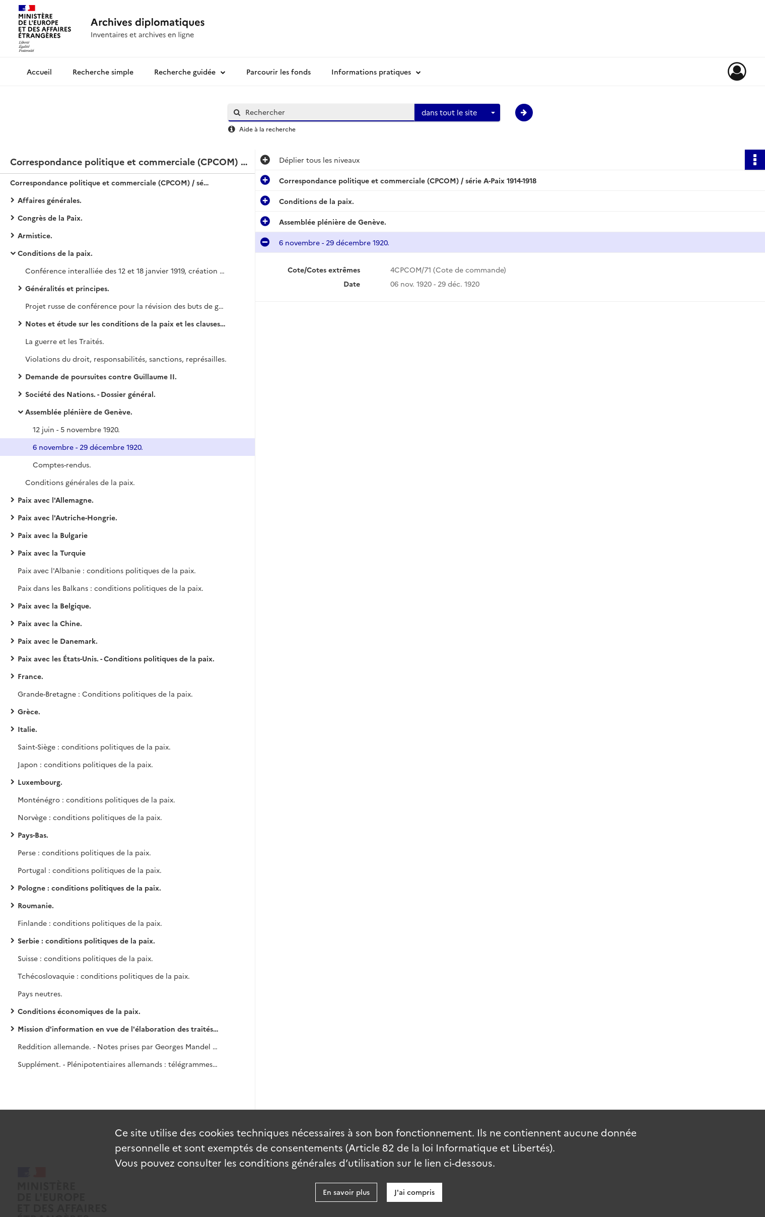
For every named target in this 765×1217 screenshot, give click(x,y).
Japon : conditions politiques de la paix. (85, 764)
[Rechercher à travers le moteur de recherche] (326, 112)
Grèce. (29, 711)
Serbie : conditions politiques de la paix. (86, 940)
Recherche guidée (185, 71)
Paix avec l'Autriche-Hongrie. (67, 517)
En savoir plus (346, 1192)
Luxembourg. (40, 782)
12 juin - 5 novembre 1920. (76, 429)
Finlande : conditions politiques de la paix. (90, 923)
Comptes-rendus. (62, 464)
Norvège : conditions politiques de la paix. (90, 817)
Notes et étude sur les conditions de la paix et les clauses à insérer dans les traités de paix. (126, 323)
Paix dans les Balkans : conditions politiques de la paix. (110, 588)
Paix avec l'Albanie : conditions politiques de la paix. (107, 570)
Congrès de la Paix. (50, 218)
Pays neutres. (40, 993)
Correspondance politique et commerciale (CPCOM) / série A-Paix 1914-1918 (111, 182)
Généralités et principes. (67, 288)
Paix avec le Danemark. (58, 641)
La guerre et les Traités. (64, 341)
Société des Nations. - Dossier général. (90, 394)
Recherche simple (103, 71)
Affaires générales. (50, 200)
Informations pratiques (371, 71)
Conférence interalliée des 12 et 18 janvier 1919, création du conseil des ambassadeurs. (126, 270)
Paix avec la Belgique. (54, 605)
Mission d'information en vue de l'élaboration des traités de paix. (118, 1029)
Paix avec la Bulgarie (53, 535)
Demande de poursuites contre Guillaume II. (101, 376)
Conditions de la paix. (55, 253)
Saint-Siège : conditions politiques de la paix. (94, 746)
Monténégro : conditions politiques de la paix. (96, 799)
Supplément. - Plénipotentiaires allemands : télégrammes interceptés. (118, 1064)
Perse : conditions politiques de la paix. (84, 852)
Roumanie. (36, 905)
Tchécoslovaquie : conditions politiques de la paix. (104, 976)
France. (30, 676)
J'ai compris (414, 1192)
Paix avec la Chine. (50, 623)
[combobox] (457, 113)
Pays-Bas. (33, 835)
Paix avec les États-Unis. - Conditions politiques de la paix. (116, 658)
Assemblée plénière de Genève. (78, 412)
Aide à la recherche (267, 128)
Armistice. (35, 235)
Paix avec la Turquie (52, 553)
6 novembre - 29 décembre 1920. (88, 447)
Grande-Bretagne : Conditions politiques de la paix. (105, 694)
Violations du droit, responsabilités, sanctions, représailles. (126, 359)
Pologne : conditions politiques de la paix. (89, 888)
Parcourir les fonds (278, 71)
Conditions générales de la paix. (80, 482)
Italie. (27, 729)
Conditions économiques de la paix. (79, 1011)
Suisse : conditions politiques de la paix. (85, 958)
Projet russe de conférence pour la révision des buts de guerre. (126, 306)
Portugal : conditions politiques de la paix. (90, 870)
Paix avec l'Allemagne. (56, 500)
